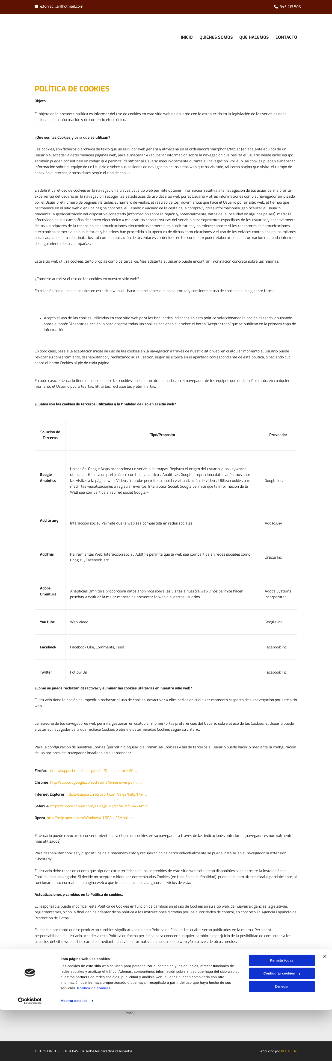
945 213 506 (290, 6)
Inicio (186, 37)
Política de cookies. (94, 1039)
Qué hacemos (254, 37)
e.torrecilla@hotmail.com (61, 6)
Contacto (286, 37)
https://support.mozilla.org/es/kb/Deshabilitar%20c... (93, 770)
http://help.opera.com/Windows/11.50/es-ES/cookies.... (91, 817)
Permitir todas (281, 1012)
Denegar (282, 1038)
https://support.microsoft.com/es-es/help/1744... (106, 794)
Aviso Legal (245, 997)
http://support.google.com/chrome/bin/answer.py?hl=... (96, 782)
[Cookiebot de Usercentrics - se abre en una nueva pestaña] (30, 1052)
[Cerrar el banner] (324, 1007)
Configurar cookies (281, 1024)
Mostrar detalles (73, 1052)
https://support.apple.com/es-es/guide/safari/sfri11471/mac (99, 806)
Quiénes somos (215, 37)
